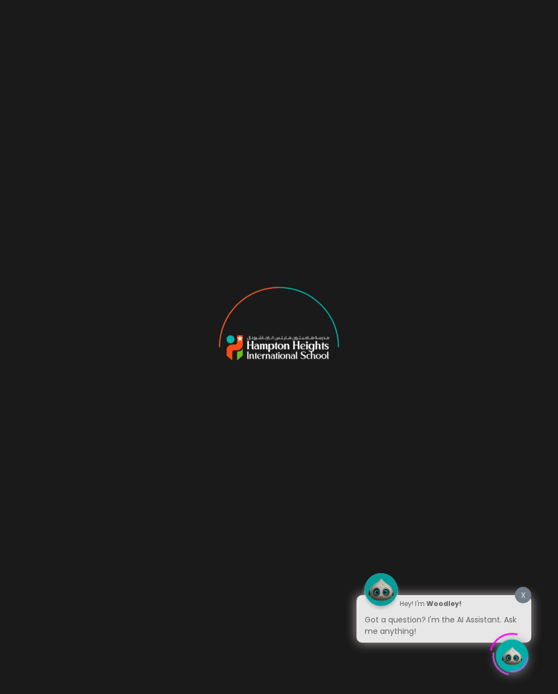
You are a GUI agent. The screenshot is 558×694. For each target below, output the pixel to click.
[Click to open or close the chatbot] (512, 653)
